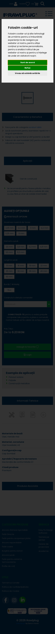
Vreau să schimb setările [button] (27, 73)
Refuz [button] (27, 68)
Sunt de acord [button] (27, 62)
